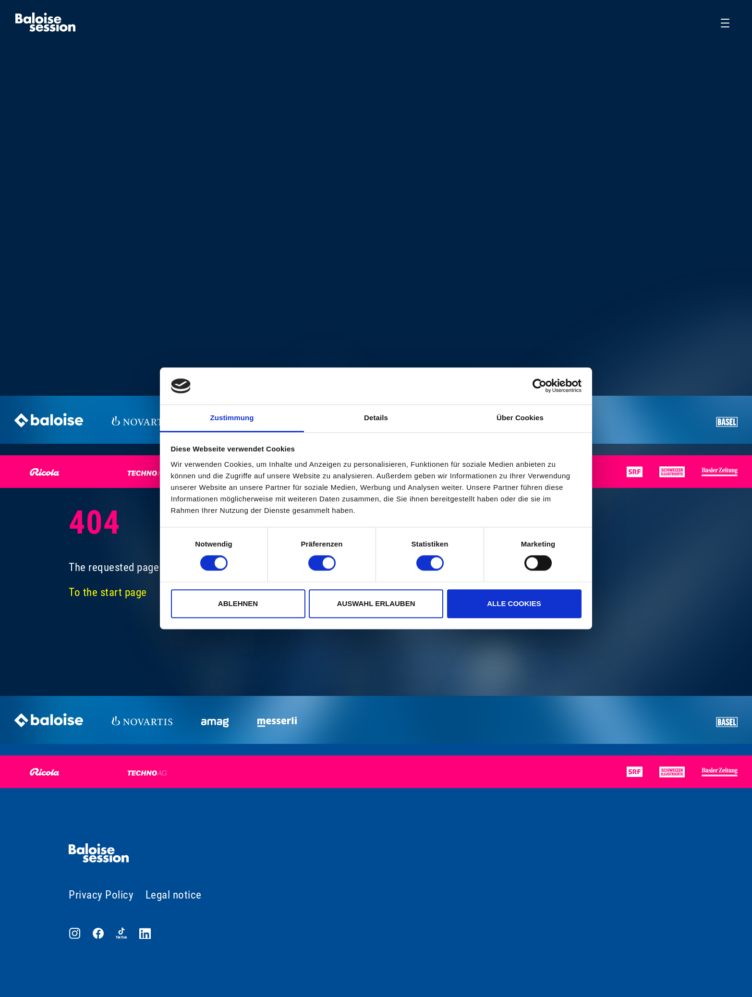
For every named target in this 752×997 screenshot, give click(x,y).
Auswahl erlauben (376, 603)
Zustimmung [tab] (232, 417)
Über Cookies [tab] (520, 417)
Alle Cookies (514, 603)
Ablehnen (238, 603)
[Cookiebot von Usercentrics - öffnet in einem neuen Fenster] (539, 386)
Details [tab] (376, 417)
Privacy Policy (101, 894)
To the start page (108, 592)
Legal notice (174, 894)
